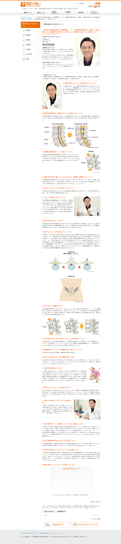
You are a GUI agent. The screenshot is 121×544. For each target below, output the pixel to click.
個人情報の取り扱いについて (48, 533)
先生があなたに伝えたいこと (28, 17)
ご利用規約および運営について (30, 533)
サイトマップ (62, 533)
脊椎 (47, 41)
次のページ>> (96, 515)
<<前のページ (47, 515)
